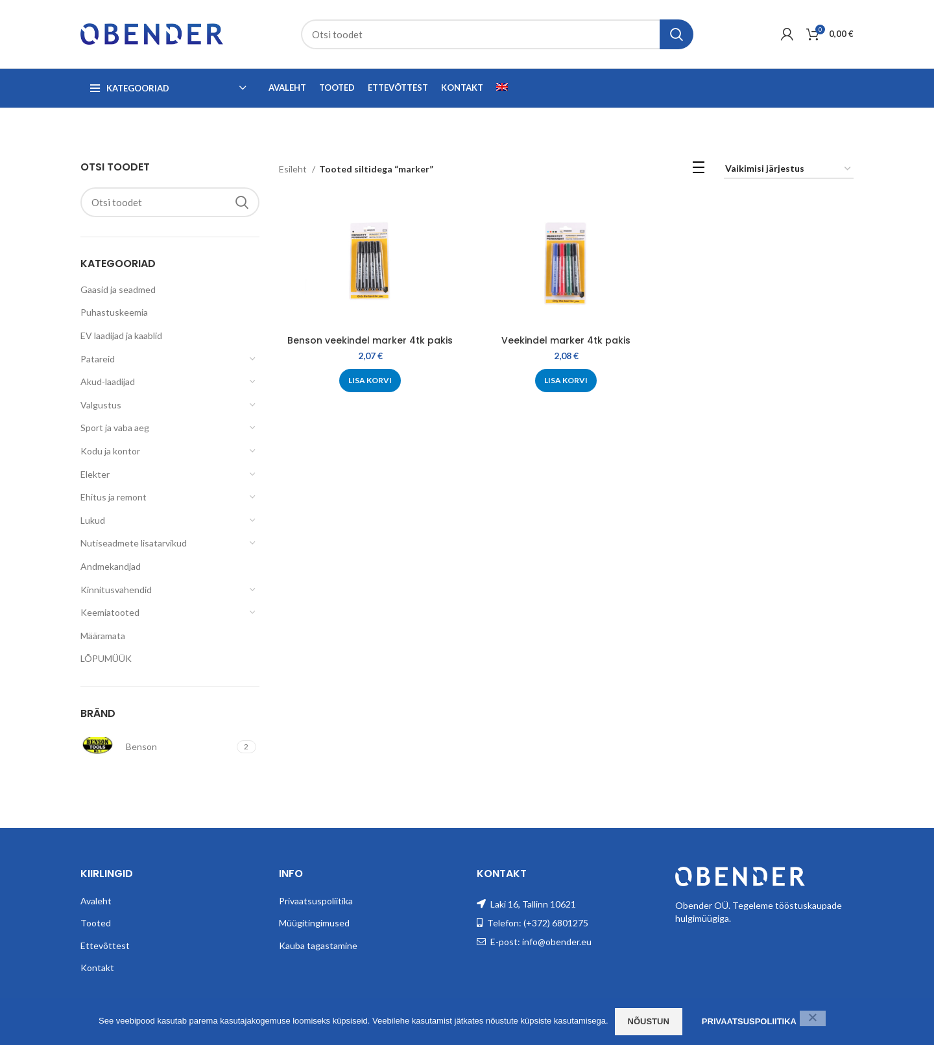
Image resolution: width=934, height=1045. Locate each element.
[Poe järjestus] (789, 169)
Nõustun (648, 1021)
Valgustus (100, 404)
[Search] (497, 34)
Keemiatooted (109, 612)
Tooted (95, 922)
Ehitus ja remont (113, 496)
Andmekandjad (110, 566)
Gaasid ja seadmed (118, 289)
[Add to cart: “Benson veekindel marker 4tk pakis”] (370, 380)
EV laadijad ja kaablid (121, 335)
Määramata (102, 635)
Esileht (294, 168)
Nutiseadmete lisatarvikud (133, 542)
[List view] (698, 169)
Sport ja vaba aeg (114, 427)
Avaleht (96, 900)
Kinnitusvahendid (116, 589)
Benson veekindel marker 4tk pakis (370, 340)
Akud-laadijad (107, 381)
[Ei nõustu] (813, 1018)
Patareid (97, 358)
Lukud (92, 520)
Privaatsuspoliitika (316, 900)
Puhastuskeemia (114, 312)
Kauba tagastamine (318, 945)
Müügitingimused (314, 922)
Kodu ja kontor (110, 450)
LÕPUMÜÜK (106, 658)
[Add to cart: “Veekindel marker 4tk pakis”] (566, 380)
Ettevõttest (105, 945)
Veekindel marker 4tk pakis (565, 340)
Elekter (95, 474)
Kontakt (97, 967)
